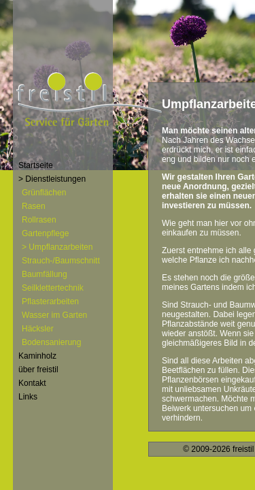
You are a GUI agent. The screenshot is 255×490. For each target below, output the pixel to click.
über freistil (38, 369)
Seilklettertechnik (53, 288)
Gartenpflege (45, 233)
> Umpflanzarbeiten (57, 247)
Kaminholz (37, 356)
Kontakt (32, 383)
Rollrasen (39, 220)
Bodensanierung (51, 342)
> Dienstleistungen (52, 179)
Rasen (34, 206)
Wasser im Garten (54, 315)
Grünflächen (44, 192)
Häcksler (38, 328)
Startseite (35, 165)
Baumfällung (44, 274)
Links (27, 397)
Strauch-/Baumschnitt (61, 260)
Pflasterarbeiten (50, 301)
